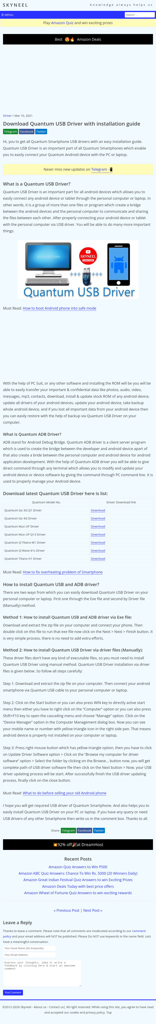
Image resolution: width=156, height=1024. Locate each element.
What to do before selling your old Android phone (64, 793)
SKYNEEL (16, 5)
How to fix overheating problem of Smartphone (63, 572)
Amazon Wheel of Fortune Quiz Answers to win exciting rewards (78, 892)
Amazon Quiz (62, 22)
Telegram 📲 (101, 169)
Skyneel (26, 1012)
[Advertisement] (78, 79)
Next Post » (92, 910)
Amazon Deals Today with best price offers (78, 886)
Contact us (56, 1012)
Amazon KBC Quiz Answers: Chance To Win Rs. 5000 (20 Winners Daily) (78, 873)
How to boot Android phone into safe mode (59, 308)
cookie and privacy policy (87, 1017)
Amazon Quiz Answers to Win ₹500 (78, 866)
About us (40, 1012)
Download (98, 510)
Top (109, 1017)
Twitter (41, 131)
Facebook (26, 131)
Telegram (10, 131)
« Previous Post (66, 910)
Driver (7, 116)
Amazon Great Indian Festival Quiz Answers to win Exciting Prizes (78, 879)
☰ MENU (7, 15)
